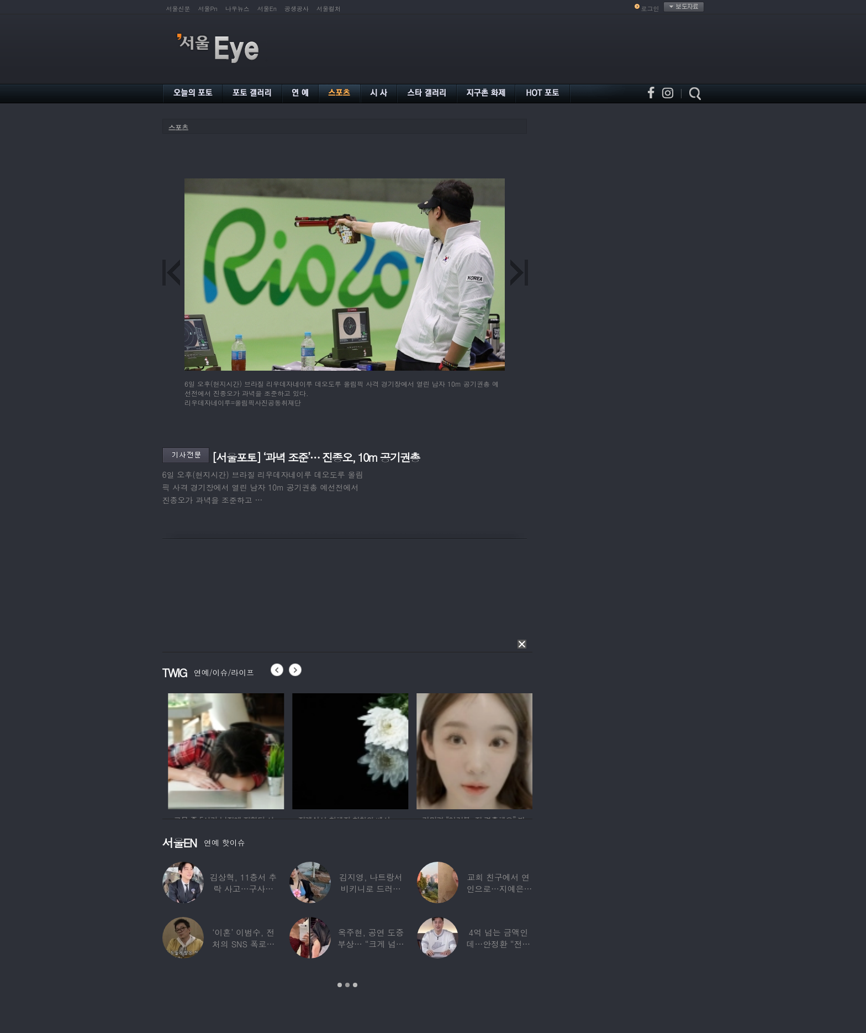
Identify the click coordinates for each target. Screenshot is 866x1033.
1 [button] (339, 985)
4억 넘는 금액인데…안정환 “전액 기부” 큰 (498, 943)
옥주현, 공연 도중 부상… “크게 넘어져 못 (370, 943)
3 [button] (355, 985)
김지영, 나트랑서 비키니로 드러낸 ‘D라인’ (370, 888)
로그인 (650, 8)
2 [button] (347, 985)
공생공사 (296, 8)
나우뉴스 (237, 8)
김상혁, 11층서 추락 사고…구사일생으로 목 (243, 888)
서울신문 (178, 8)
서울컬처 (328, 8)
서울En (267, 8)
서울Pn (208, 8)
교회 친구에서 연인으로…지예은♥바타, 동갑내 (498, 888)
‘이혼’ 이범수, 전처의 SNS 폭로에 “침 (243, 943)
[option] (201, 750)
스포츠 (178, 127)
